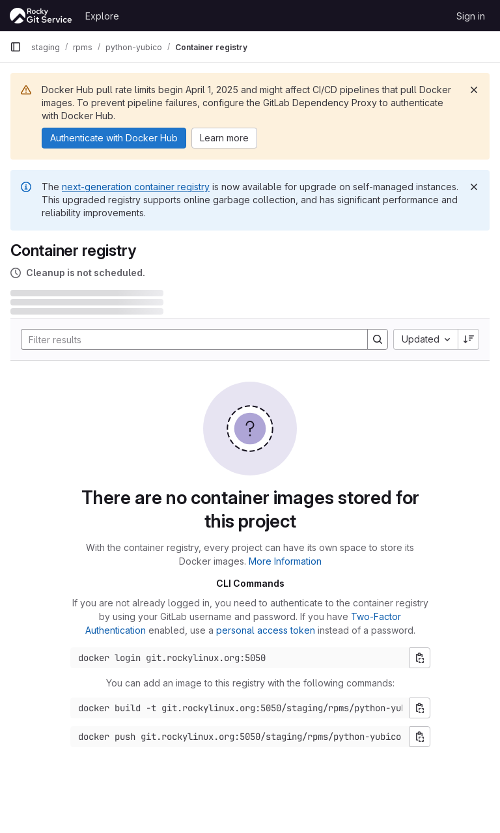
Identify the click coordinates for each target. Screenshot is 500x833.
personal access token (265, 630)
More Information (285, 561)
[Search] (188, 339)
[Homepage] (41, 15)
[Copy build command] (420, 708)
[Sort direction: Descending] (468, 339)
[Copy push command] (420, 736)
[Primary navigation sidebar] (15, 46)
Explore (102, 15)
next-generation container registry (136, 186)
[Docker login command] (240, 657)
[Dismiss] (474, 90)
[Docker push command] (240, 736)
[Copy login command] (420, 657)
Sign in (470, 15)
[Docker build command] (240, 708)
